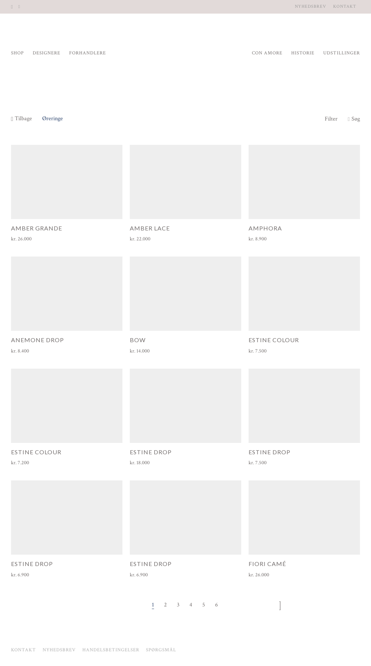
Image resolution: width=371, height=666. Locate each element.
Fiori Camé (267, 563)
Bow (138, 339)
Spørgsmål (161, 650)
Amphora (265, 228)
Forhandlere (87, 53)
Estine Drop (151, 451)
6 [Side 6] (216, 605)
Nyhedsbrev (310, 6)
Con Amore (267, 53)
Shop (17, 53)
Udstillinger (341, 53)
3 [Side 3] (178, 605)
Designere (46, 53)
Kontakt (344, 6)
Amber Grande (36, 228)
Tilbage (21, 118)
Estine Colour (274, 339)
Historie (302, 53)
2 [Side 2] (165, 605)
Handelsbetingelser (110, 650)
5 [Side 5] (203, 605)
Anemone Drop (37, 339)
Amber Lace (150, 228)
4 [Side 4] (190, 605)
